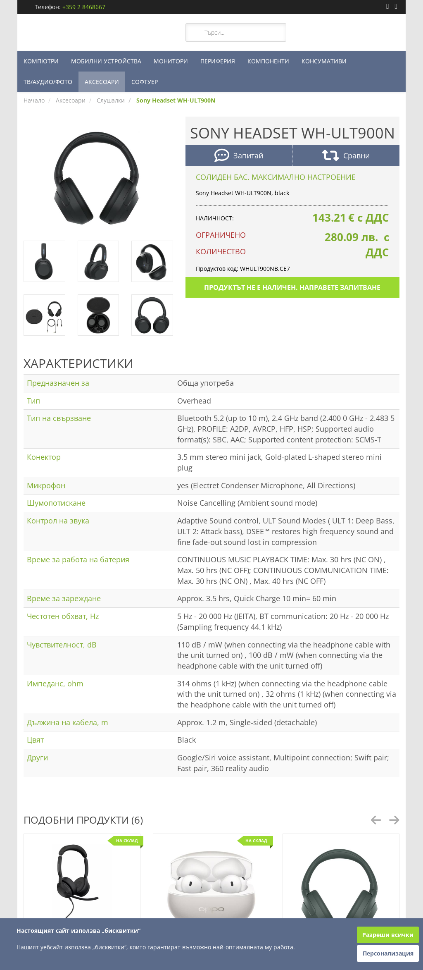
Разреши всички (387, 935)
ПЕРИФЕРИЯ (217, 61)
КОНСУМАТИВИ (324, 61)
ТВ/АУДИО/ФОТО (48, 82)
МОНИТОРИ (171, 61)
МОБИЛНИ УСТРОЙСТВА (106, 61)
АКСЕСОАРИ (102, 82)
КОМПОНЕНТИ (268, 61)
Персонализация (388, 953)
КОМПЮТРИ (41, 61)
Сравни (346, 156)
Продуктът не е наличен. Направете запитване (292, 287)
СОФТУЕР (144, 82)
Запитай (238, 156)
